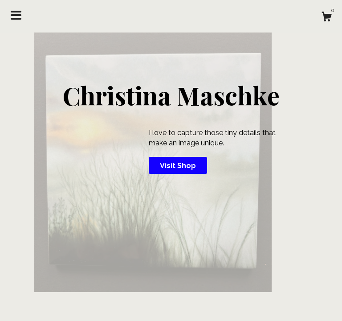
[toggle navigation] (16, 15)
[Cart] (326, 18)
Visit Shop (178, 165)
